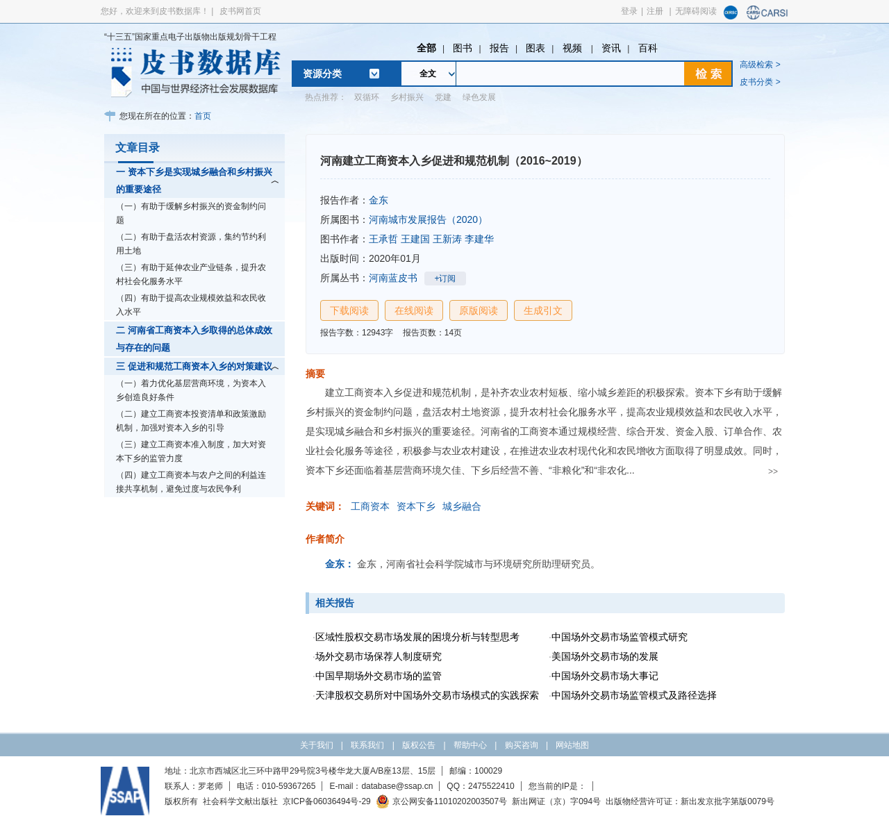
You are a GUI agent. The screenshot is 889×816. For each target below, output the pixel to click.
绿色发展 (479, 97)
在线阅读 (413, 310)
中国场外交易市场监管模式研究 (619, 636)
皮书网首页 (240, 11)
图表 (535, 47)
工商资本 (370, 506)
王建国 (415, 238)
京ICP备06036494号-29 (327, 801)
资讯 (611, 47)
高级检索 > (760, 64)
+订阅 (445, 278)
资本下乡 (416, 506)
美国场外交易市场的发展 (604, 656)
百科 (648, 47)
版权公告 (418, 745)
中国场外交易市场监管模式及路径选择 (634, 695)
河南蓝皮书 (393, 277)
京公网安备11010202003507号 (441, 801)
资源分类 (322, 73)
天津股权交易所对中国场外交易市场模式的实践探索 (427, 695)
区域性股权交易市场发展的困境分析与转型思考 (417, 636)
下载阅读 (349, 310)
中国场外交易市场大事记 (604, 675)
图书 (462, 47)
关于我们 (316, 745)
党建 (443, 97)
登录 (629, 11)
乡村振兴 (407, 97)
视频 (574, 47)
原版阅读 (478, 310)
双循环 (366, 97)
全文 (427, 73)
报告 (499, 47)
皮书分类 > (760, 82)
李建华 (479, 238)
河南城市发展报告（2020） (428, 219)
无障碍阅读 (696, 11)
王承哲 (383, 238)
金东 (378, 200)
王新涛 (447, 238)
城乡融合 (461, 506)
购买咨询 (521, 745)
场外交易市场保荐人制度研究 (378, 656)
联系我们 (367, 745)
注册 (655, 11)
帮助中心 (470, 745)
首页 (202, 116)
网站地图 (572, 745)
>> (773, 471)
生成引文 (543, 310)
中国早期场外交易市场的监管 (378, 675)
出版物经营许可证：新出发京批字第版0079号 (690, 801)
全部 (426, 47)
